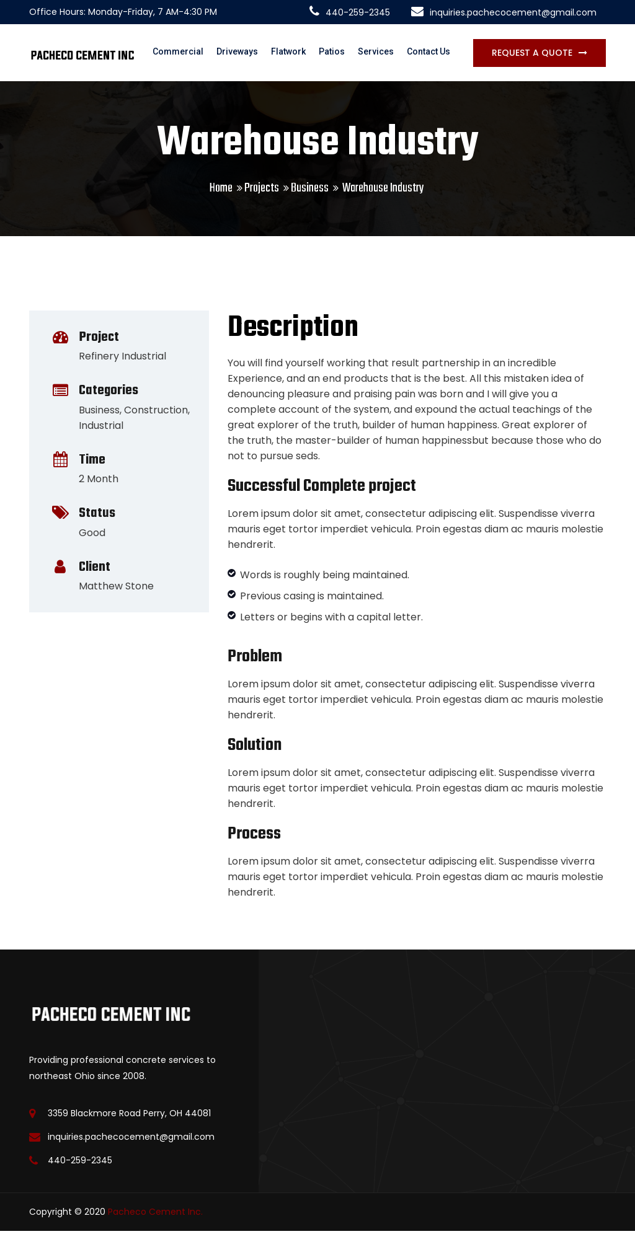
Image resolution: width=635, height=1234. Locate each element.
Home (221, 191)
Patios (337, 54)
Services (381, 54)
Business (310, 191)
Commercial (185, 54)
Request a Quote (532, 54)
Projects (261, 191)
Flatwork (294, 54)
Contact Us (433, 54)
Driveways (244, 54)
